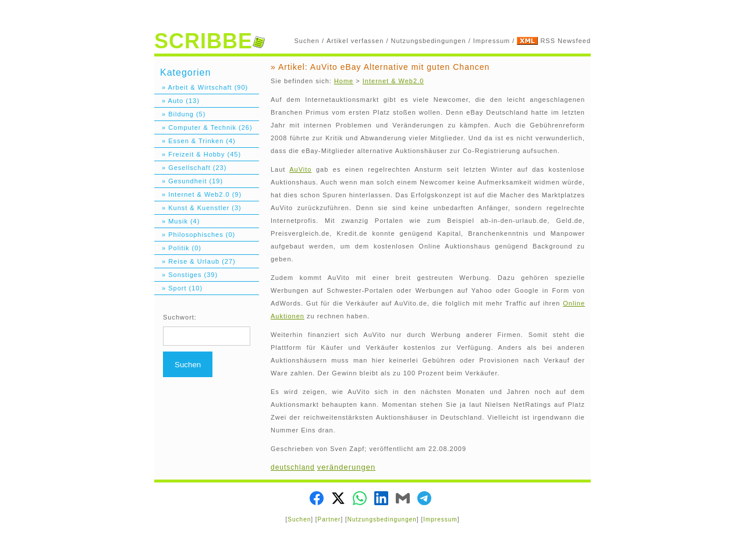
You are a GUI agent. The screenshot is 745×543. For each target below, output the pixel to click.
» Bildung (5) (179, 114)
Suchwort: (180, 317)
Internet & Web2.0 (393, 80)
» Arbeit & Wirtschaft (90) (201, 87)
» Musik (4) (177, 221)
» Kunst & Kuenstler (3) (198, 207)
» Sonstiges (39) (186, 274)
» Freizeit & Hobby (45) (197, 154)
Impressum (491, 40)
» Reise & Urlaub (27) (195, 261)
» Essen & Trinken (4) (195, 140)
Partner (329, 519)
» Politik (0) (177, 247)
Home (343, 80)
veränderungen (346, 467)
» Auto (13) (177, 100)
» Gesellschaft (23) (190, 167)
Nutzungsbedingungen (428, 40)
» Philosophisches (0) (194, 234)
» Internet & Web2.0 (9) (198, 194)
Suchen (307, 40)
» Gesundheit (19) (188, 181)
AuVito (300, 169)
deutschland (293, 467)
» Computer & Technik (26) (203, 127)
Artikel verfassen (355, 40)
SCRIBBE (209, 41)
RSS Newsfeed (565, 40)
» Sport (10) (178, 288)
